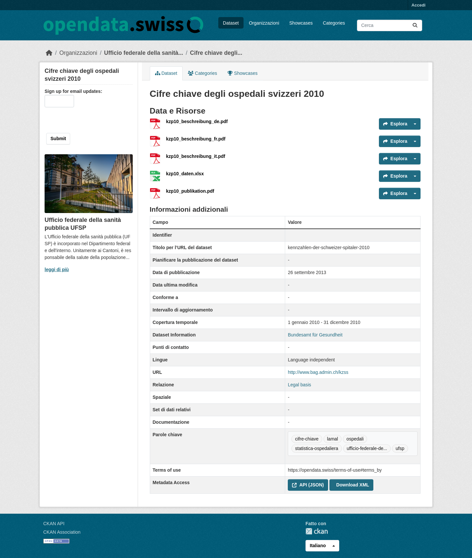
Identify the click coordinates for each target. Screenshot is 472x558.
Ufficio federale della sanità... (143, 53)
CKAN (316, 531)
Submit (58, 138)
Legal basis (299, 384)
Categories (334, 23)
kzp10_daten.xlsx (185, 173)
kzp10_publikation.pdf (190, 191)
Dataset (231, 23)
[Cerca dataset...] (389, 25)
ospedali (355, 438)
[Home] (49, 53)
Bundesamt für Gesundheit (315, 334)
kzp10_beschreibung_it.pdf (195, 156)
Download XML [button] (352, 484)
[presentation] (87, 120)
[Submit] (415, 25)
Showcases (301, 23)
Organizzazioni (264, 23)
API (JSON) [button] (308, 484)
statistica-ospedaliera (316, 448)
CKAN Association (62, 532)
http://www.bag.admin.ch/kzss (318, 372)
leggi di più (57, 269)
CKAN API (54, 523)
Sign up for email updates (73, 91)
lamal (332, 438)
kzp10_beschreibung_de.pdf (197, 121)
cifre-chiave (307, 438)
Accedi (418, 5)
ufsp (400, 448)
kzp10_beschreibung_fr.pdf (196, 138)
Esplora (395, 123)
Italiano (318, 545)
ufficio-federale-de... (367, 448)
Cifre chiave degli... (216, 53)
